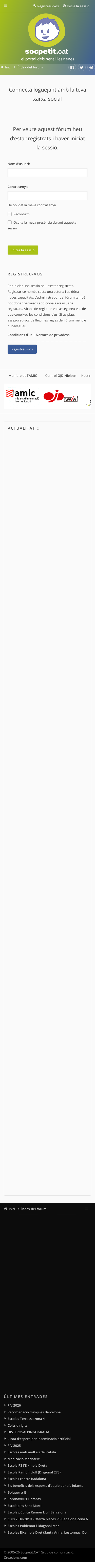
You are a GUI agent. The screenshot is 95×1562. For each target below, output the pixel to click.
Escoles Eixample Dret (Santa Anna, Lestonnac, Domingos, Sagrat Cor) (49, 1532)
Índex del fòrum (34, 1209)
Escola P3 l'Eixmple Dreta (27, 1465)
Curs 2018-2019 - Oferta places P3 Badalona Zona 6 (48, 1519)
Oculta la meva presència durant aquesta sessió (42, 225)
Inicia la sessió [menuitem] (78, 6)
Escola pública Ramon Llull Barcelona (37, 1512)
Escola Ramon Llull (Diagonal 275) (34, 1472)
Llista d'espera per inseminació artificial (39, 1438)
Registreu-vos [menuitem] (48, 6)
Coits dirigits (17, 1425)
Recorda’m (19, 214)
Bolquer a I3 (17, 1492)
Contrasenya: (18, 186)
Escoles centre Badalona (27, 1478)
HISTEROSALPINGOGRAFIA (28, 1432)
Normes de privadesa (53, 335)
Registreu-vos (22, 349)
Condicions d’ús (20, 335)
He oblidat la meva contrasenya (32, 205)
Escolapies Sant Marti (24, 1505)
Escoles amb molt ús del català (32, 1452)
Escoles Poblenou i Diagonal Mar (33, 1526)
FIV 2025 (14, 1445)
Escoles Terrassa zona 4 (26, 1418)
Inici (12, 1209)
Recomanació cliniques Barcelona (34, 1412)
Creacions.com (15, 1557)
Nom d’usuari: (19, 163)
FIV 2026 (14, 1405)
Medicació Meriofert (24, 1459)
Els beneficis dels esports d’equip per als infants (45, 1485)
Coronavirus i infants (24, 1499)
